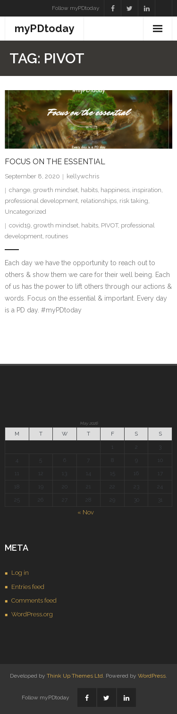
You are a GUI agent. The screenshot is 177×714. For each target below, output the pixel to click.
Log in (20, 572)
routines (56, 236)
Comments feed (34, 600)
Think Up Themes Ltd (75, 675)
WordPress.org (32, 614)
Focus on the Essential (55, 161)
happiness (115, 189)
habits (89, 189)
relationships (99, 200)
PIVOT (109, 225)
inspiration (146, 189)
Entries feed (27, 586)
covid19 (20, 225)
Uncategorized (25, 211)
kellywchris (83, 176)
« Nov (85, 512)
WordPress (152, 675)
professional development (41, 200)
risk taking (133, 200)
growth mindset (55, 189)
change (19, 189)
